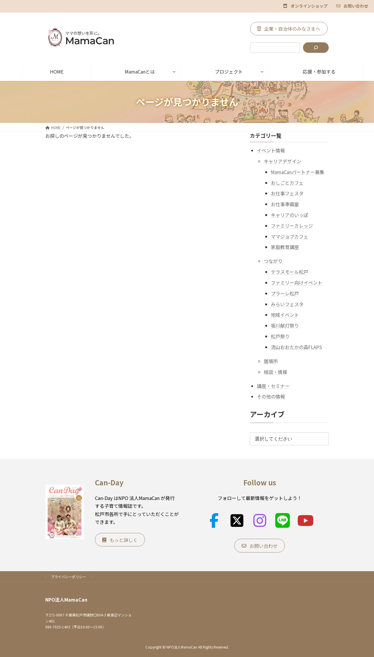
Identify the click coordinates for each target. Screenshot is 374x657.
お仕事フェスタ (287, 193)
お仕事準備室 (285, 204)
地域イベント (285, 314)
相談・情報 (275, 371)
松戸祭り (280, 336)
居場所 (271, 360)
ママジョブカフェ (289, 236)
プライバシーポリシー (68, 576)
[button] (305, 5)
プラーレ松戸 (285, 293)
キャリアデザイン (282, 161)
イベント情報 (271, 150)
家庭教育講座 (285, 246)
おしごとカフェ (287, 182)
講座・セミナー (273, 385)
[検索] (316, 47)
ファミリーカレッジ (292, 225)
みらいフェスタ (287, 303)
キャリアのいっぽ (289, 214)
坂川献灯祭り (285, 325)
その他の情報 (271, 396)
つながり (273, 260)
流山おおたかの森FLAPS (296, 346)
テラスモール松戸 (289, 271)
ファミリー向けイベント (296, 282)
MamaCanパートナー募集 (297, 171)
